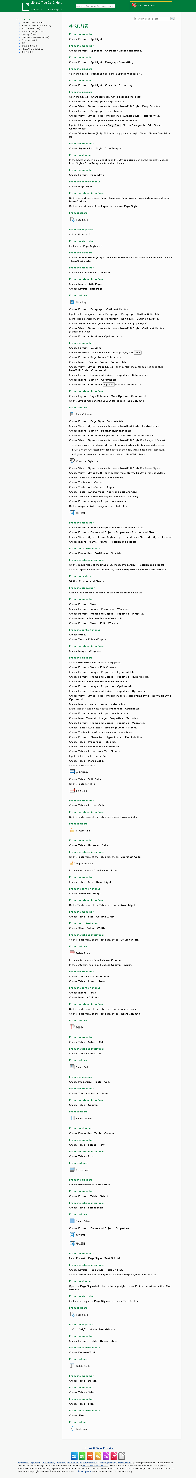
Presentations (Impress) (33, 31)
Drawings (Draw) (29, 34)
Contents (23, 19)
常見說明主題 (28, 52)
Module (34, 9)
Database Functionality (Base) (35, 37)
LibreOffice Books (98, 1448)
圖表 (24, 43)
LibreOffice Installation (32, 49)
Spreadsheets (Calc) (31, 28)
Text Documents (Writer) (33, 22)
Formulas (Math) (29, 40)
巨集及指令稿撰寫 (29, 46)
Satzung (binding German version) (116, 1462)
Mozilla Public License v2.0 (95, 1465)
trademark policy (83, 1471)
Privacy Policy (48, 1462)
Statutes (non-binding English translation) (77, 1462)
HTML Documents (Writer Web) (36, 25)
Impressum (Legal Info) (29, 1462)
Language (53, 9)
